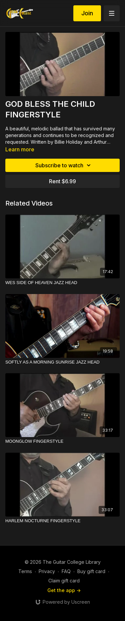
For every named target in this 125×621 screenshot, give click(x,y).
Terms (25, 571)
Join (87, 13)
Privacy (47, 571)
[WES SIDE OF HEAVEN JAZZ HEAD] (62, 282)
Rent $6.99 (62, 181)
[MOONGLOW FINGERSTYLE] (62, 441)
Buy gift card (91, 571)
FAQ (66, 571)
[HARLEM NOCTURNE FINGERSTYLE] (62, 521)
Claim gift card (64, 580)
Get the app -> (64, 590)
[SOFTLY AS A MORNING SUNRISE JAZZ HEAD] (62, 362)
